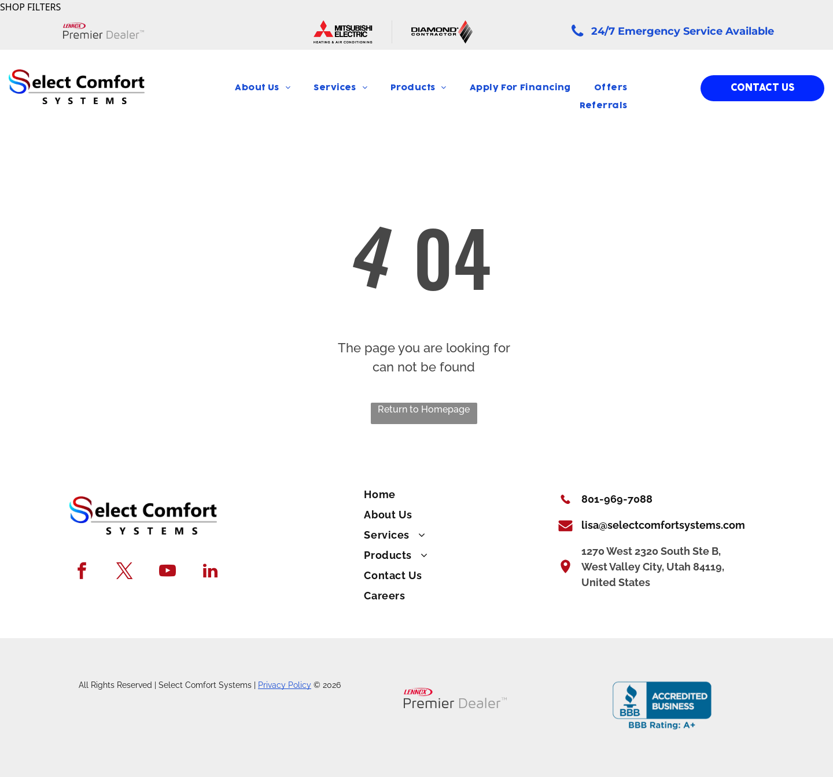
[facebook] (81, 572)
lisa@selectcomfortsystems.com (663, 525)
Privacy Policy (284, 685)
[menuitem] (262, 88)
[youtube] (167, 572)
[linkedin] (210, 572)
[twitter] (124, 572)
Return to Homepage (424, 409)
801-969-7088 (617, 499)
